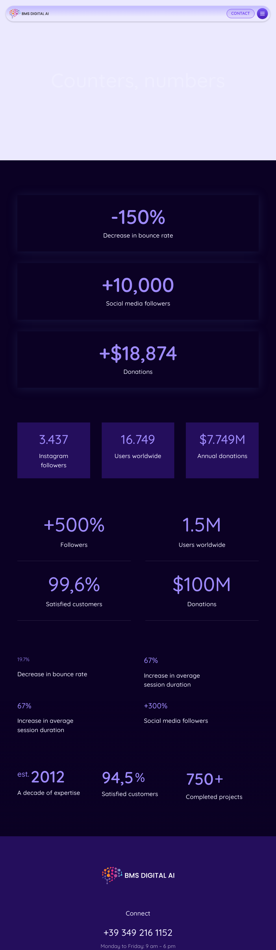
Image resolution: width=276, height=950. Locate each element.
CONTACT (240, 13)
